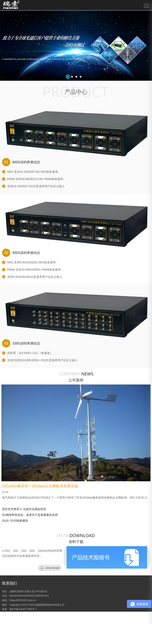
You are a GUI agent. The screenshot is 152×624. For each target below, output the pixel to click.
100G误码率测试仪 (21, 343)
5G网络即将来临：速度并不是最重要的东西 (30, 514)
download (49, 568)
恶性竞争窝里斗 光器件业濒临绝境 (24, 509)
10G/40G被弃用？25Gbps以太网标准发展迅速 (40, 486)
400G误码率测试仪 (21, 253)
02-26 (5, 492)
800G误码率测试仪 (21, 162)
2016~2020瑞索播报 (15, 520)
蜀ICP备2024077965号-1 (23, 609)
